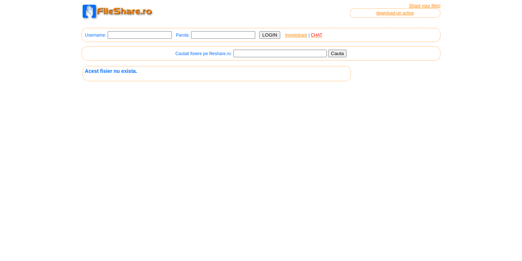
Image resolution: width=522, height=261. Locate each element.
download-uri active (395, 13)
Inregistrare (296, 35)
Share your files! (424, 5)
